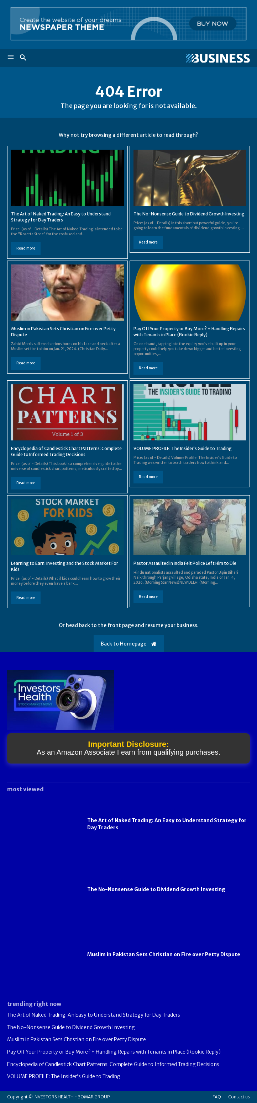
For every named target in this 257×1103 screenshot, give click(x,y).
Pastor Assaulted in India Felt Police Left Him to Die (184, 563)
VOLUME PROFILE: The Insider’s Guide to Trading (182, 448)
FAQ (217, 1096)
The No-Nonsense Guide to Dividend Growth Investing (189, 213)
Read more (25, 248)
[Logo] (189, 58)
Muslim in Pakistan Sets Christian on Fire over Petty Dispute (163, 954)
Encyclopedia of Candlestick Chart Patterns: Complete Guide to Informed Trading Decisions (113, 1064)
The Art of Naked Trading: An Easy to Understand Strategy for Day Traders (61, 217)
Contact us (239, 1096)
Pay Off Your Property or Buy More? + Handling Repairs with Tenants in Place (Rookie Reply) (189, 331)
